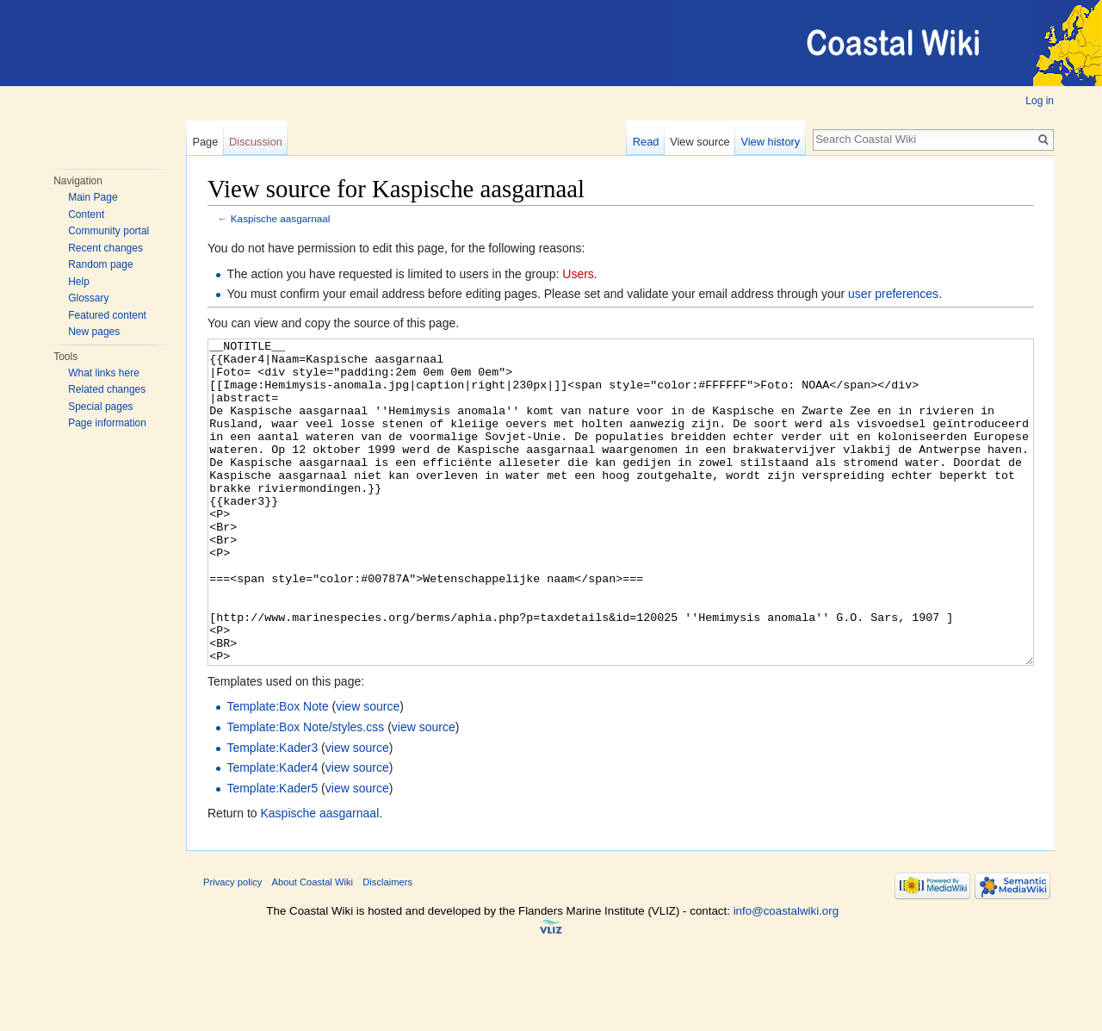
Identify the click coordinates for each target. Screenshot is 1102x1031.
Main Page (92, 197)
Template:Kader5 (272, 853)
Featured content (107, 315)
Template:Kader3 (272, 812)
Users (578, 274)
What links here (103, 373)
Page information (107, 423)
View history (770, 141)
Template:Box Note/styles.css (305, 791)
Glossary (88, 298)
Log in (1039, 101)
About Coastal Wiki (313, 946)
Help (79, 282)
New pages (94, 332)
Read (646, 141)
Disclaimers (387, 946)
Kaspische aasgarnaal (281, 218)
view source (367, 771)
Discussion (255, 141)
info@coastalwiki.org (786, 975)
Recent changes (105, 248)
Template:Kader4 (272, 832)
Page (205, 141)
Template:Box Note (277, 771)
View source (699, 141)
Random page (100, 264)
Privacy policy (232, 946)
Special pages (100, 407)
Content (86, 214)
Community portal (108, 231)
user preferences (893, 294)
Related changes (106, 389)
